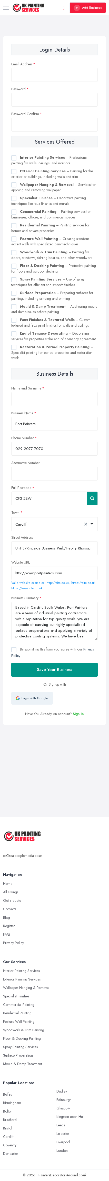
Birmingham (12, 1102)
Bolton (8, 1111)
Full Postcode (21, 487)
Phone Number (22, 438)
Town (15, 512)
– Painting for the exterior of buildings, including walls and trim (52, 173)
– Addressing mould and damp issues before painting (54, 309)
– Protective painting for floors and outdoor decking (53, 268)
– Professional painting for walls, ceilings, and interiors (49, 160)
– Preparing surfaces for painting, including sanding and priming (52, 295)
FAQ (6, 934)
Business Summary (24, 597)
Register (9, 925)
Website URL (20, 562)
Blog (6, 917)
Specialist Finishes (16, 996)
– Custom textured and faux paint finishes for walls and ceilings (51, 322)
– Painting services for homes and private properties (50, 228)
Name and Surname (26, 388)
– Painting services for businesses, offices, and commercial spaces (51, 214)
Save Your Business (54, 670)
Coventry (9, 1145)
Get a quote (12, 900)
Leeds (60, 1125)
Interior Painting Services (21, 970)
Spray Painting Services (20, 1046)
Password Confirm (25, 113)
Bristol (7, 1128)
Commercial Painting (18, 1004)
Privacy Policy (13, 942)
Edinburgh (64, 1099)
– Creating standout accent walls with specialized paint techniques (50, 241)
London (62, 1150)
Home (7, 883)
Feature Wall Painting (19, 1021)
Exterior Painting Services (22, 979)
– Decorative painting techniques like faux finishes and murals (48, 200)
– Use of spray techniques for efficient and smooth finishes (47, 282)
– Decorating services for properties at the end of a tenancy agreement (53, 336)
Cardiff (8, 1136)
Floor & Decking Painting (22, 1038)
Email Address (21, 64)
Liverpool (63, 1142)
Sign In (78, 713)
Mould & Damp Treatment (22, 1063)
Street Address (22, 537)
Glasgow (63, 1108)
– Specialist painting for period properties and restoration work (52, 352)
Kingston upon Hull (70, 1116)
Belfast (8, 1094)
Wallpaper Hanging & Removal (26, 987)
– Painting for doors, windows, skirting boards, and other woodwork (51, 254)
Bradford (10, 1119)
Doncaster (10, 1153)
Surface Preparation (18, 1055)
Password (18, 89)
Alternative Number (25, 462)
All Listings (10, 892)
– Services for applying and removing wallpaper (53, 187)
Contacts (9, 909)
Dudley (61, 1091)
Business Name (22, 413)
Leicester (62, 1133)
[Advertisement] (55, 756)
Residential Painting (17, 1013)
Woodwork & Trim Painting (23, 1030)
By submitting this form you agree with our (52, 652)
